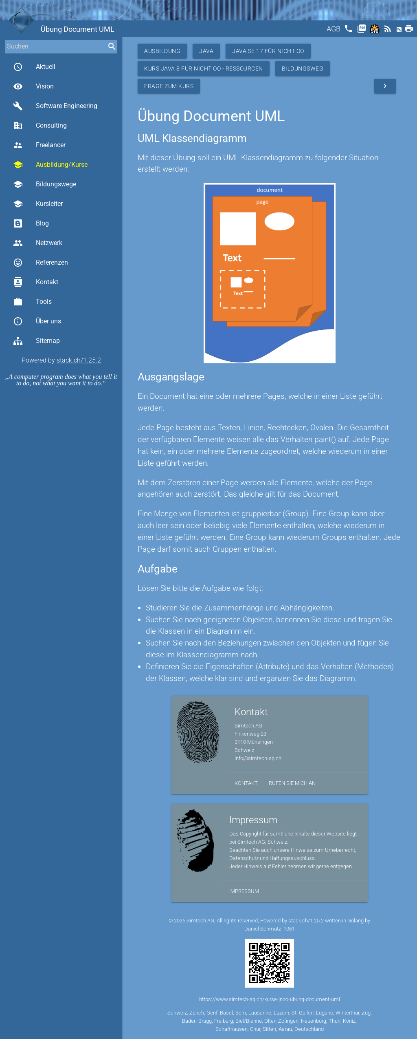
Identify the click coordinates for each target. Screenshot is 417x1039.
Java (206, 51)
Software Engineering (55, 106)
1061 (289, 929)
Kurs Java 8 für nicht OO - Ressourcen (203, 68)
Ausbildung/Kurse (50, 165)
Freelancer (39, 145)
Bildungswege (44, 184)
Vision (33, 86)
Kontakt (35, 282)
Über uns (37, 321)
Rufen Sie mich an (292, 783)
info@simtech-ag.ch (258, 758)
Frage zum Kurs (168, 86)
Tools (32, 302)
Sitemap (36, 341)
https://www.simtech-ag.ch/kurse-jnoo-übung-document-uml (269, 999)
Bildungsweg (303, 68)
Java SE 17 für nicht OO (268, 51)
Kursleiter (38, 204)
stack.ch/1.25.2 (79, 360)
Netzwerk (37, 243)
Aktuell (34, 67)
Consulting (40, 125)
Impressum (244, 891)
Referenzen (40, 262)
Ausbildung (162, 51)
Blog (31, 223)
